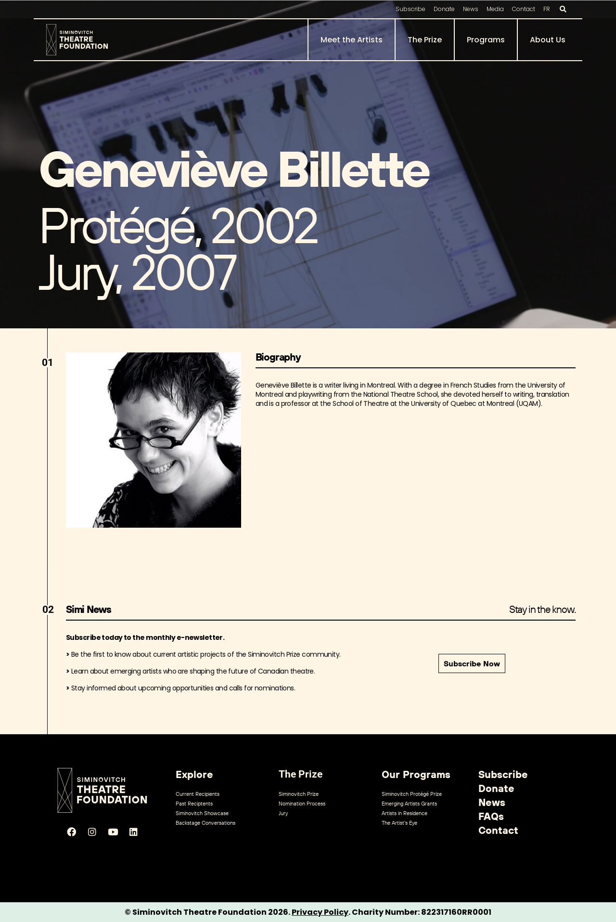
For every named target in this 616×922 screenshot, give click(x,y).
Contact (523, 9)
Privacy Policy (320, 912)
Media (495, 9)
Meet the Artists (352, 39)
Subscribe (410, 9)
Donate (444, 9)
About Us (547, 39)
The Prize (425, 39)
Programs (486, 39)
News (470, 9)
